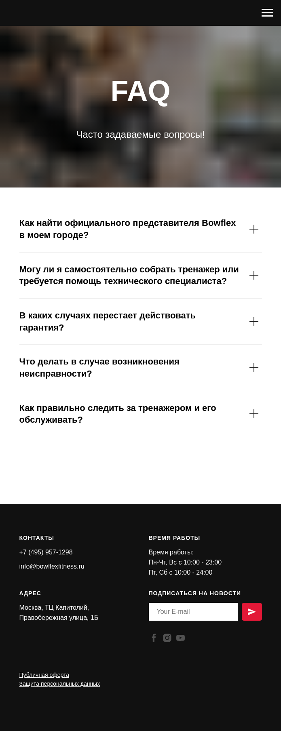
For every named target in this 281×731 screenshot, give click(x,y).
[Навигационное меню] (267, 13)
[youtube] (180, 638)
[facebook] (154, 638)
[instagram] (167, 638)
